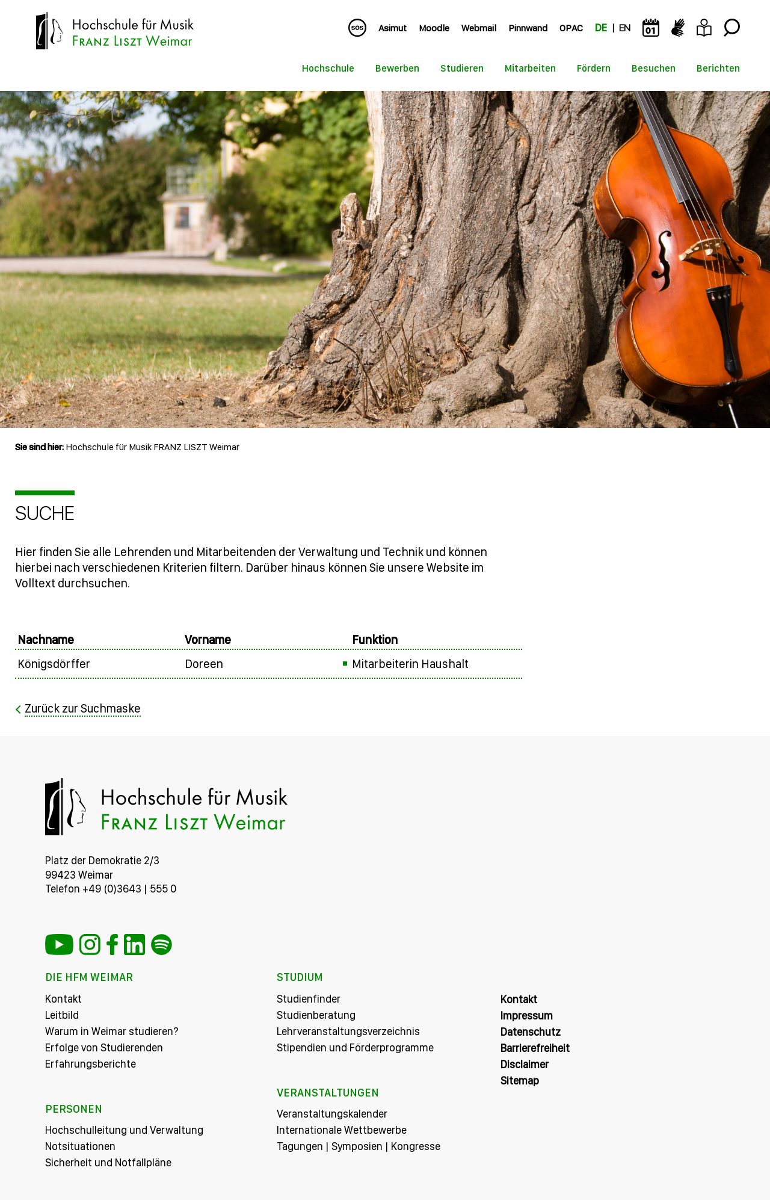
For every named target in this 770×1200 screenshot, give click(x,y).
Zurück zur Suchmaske (84, 708)
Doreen (204, 664)
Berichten (718, 68)
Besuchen (654, 68)
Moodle (434, 28)
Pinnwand (527, 28)
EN (624, 28)
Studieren (462, 68)
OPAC (571, 28)
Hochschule (328, 68)
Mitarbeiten (530, 68)
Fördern (594, 68)
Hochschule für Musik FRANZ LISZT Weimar (152, 447)
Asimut (392, 28)
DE (601, 28)
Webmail (478, 28)
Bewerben (397, 68)
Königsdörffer (53, 664)
